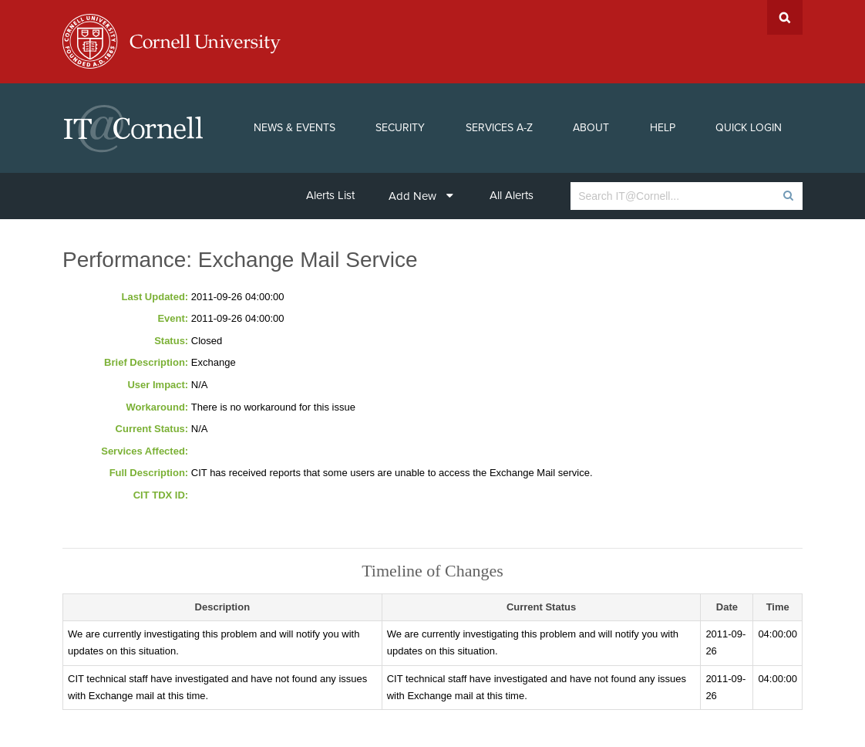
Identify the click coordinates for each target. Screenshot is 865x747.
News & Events (294, 127)
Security (400, 127)
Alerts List (330, 195)
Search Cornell (785, 17)
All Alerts (511, 195)
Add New (421, 196)
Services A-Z (499, 127)
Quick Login (748, 127)
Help (662, 127)
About (591, 127)
